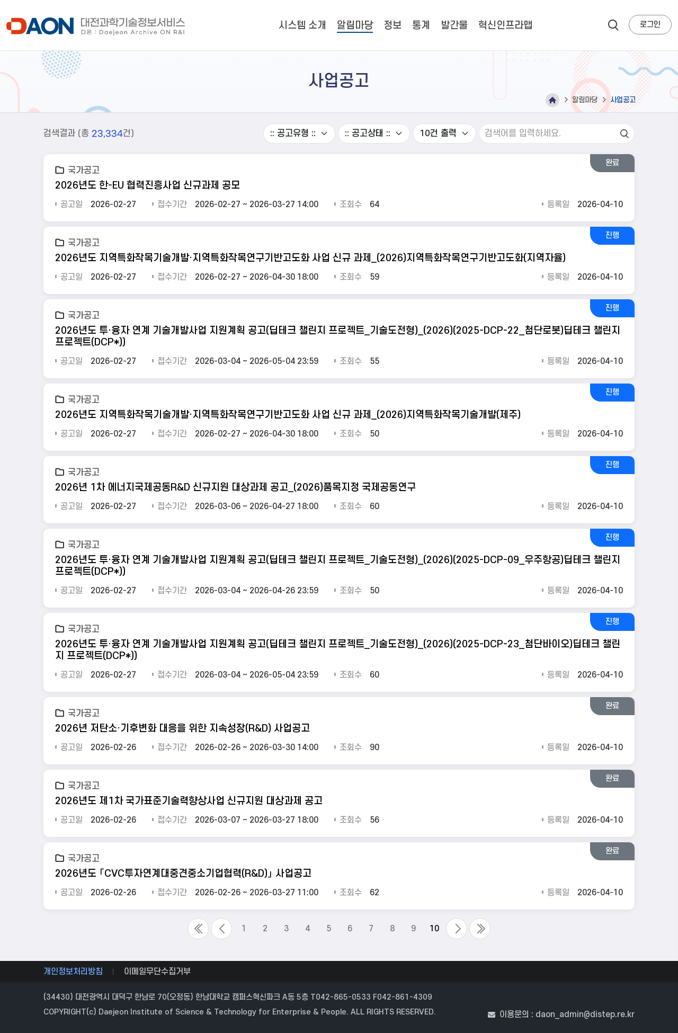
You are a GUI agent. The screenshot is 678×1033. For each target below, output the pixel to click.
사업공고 (623, 100)
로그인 (650, 24)
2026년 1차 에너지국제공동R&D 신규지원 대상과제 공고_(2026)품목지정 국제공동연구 (235, 487)
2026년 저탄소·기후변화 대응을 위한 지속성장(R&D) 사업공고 (182, 728)
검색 (624, 133)
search (613, 25)
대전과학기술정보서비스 (97, 26)
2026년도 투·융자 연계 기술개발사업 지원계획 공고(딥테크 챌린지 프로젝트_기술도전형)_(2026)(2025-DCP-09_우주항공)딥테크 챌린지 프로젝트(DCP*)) (337, 566)
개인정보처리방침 (73, 971)
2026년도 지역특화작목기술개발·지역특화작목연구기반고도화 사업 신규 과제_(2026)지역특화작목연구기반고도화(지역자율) (310, 258)
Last (479, 928)
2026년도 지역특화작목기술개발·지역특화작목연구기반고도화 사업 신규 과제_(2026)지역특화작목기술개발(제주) (288, 415)
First (198, 928)
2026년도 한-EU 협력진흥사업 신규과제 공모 (147, 185)
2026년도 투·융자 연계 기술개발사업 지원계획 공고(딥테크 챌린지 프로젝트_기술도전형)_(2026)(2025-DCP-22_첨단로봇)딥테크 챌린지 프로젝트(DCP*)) (337, 336)
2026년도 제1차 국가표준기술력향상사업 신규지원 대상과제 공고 (189, 801)
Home (552, 100)
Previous (221, 928)
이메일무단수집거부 (157, 971)
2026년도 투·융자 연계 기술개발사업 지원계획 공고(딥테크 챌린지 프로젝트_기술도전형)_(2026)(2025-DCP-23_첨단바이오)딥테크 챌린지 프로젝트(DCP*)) (337, 650)
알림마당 (584, 100)
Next (456, 928)
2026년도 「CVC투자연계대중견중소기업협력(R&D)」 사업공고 (183, 873)
